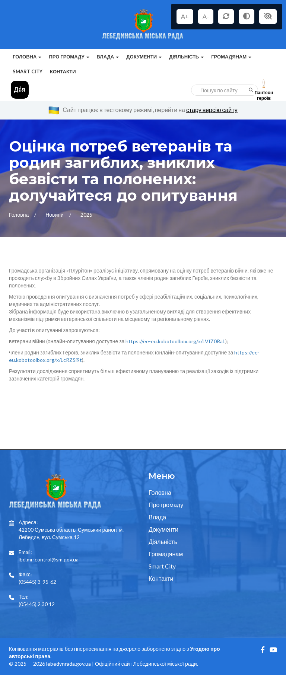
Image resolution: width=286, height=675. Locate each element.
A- (206, 16)
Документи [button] (144, 57)
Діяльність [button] (186, 57)
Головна (19, 214)
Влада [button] (108, 57)
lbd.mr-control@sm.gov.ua (49, 559)
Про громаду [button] (69, 57)
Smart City (27, 71)
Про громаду (166, 504)
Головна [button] (27, 57)
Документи (163, 529)
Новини (55, 214)
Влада (157, 516)
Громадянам (166, 553)
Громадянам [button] (231, 57)
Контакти (63, 71)
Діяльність (163, 541)
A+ (185, 16)
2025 (86, 214)
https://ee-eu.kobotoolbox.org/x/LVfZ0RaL (175, 341)
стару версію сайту (212, 109)
